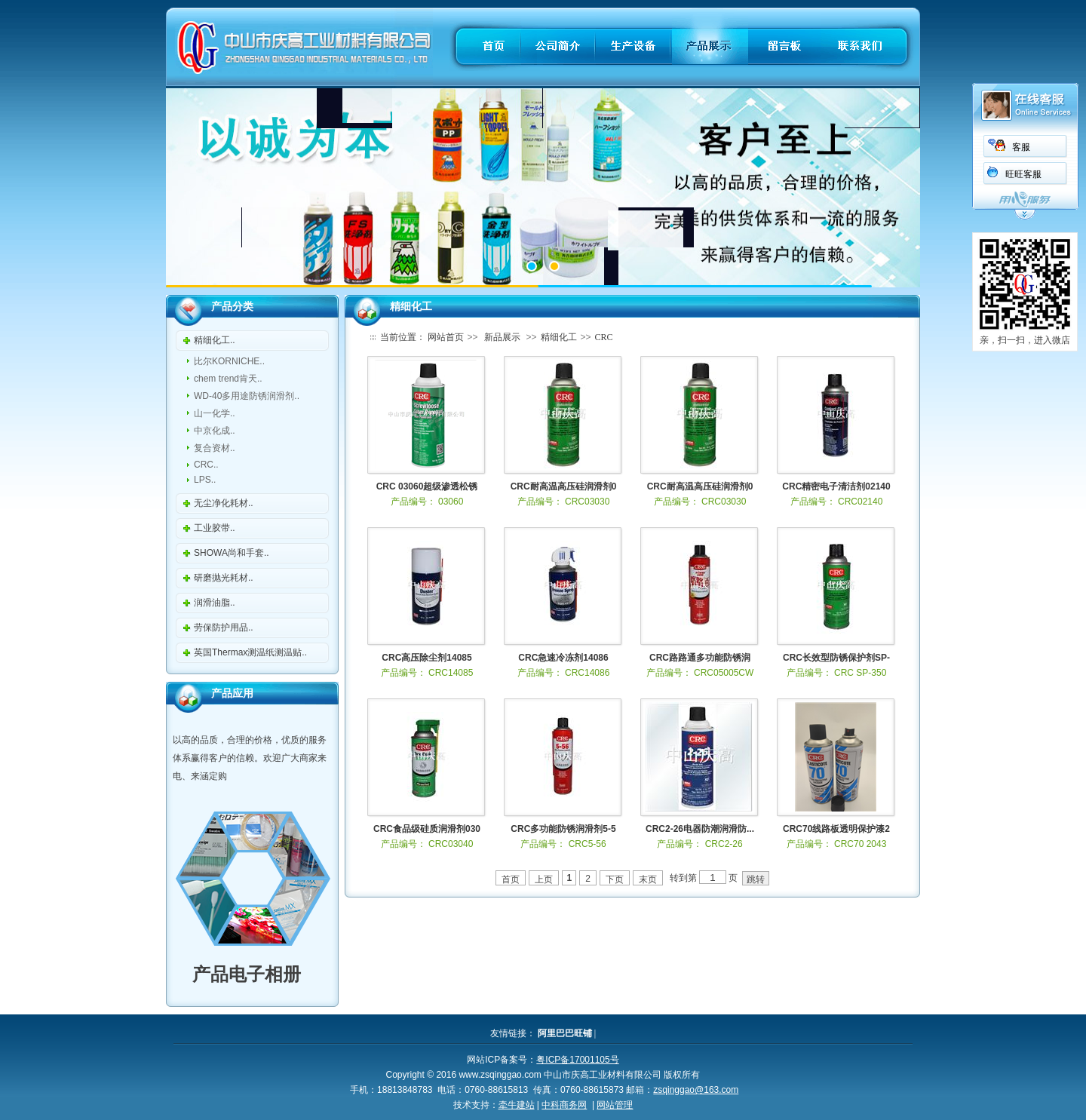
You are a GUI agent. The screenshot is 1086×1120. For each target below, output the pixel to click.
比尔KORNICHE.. (229, 361)
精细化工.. (214, 340)
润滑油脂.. (214, 602)
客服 (1021, 147)
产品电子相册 (237, 974)
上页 (544, 879)
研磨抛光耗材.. (223, 577)
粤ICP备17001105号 (577, 1059)
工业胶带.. (214, 528)
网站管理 (615, 1105)
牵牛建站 (517, 1105)
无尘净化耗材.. (223, 503)
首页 (511, 879)
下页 (615, 879)
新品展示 (502, 337)
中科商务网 (564, 1105)
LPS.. (205, 479)
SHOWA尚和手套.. (231, 553)
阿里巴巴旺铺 (565, 1033)
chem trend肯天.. (228, 378)
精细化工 (559, 337)
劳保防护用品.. (223, 627)
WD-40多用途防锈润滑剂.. (246, 396)
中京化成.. (214, 430)
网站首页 (446, 337)
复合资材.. (214, 448)
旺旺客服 (1023, 174)
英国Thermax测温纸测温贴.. (250, 652)
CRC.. (206, 464)
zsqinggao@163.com (695, 1090)
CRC (604, 337)
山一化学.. (214, 413)
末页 (648, 879)
